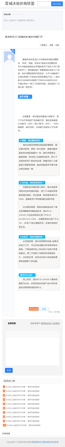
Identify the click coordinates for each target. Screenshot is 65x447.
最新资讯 (30, 20)
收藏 (51, 45)
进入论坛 (57, 4)
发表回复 (10, 323)
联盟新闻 (21, 20)
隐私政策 (46, 442)
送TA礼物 (33, 309)
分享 (44, 309)
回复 (57, 45)
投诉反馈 (54, 442)
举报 (50, 312)
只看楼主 (43, 45)
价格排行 (13, 20)
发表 (9, 370)
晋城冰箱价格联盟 (20, 3)
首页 (6, 20)
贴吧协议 (38, 442)
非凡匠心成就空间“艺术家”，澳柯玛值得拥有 (23, 387)
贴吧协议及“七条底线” (50, 323)
